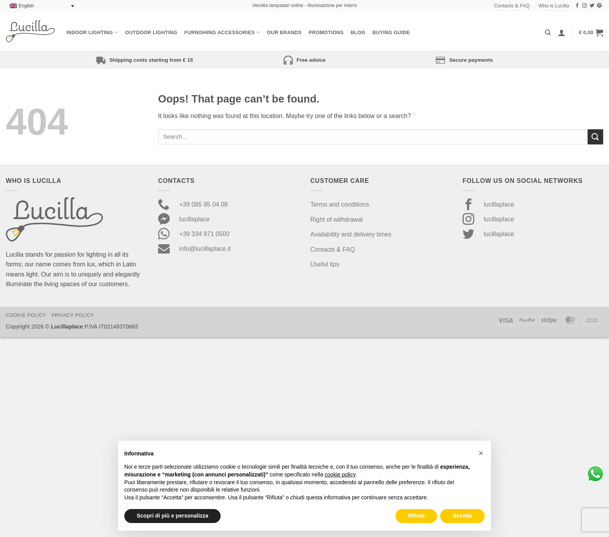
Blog (358, 32)
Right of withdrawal (336, 219)
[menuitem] (42, 6)
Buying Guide (391, 32)
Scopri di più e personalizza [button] (172, 516)
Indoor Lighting (92, 32)
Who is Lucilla (553, 6)
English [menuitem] (26, 6)
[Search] (548, 32)
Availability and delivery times (351, 234)
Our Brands (284, 32)
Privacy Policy (73, 315)
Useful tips (324, 264)
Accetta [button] (462, 516)
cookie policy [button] (340, 474)
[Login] (562, 32)
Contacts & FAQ (512, 6)
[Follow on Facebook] (577, 6)
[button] (591, 33)
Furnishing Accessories (222, 32)
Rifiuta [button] (416, 516)
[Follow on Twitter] (592, 6)
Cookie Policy (26, 315)
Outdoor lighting (151, 32)
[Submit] (595, 136)
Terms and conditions (339, 204)
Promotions (326, 32)
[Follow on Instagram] (584, 6)
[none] (42, 6)
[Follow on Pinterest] (599, 6)
